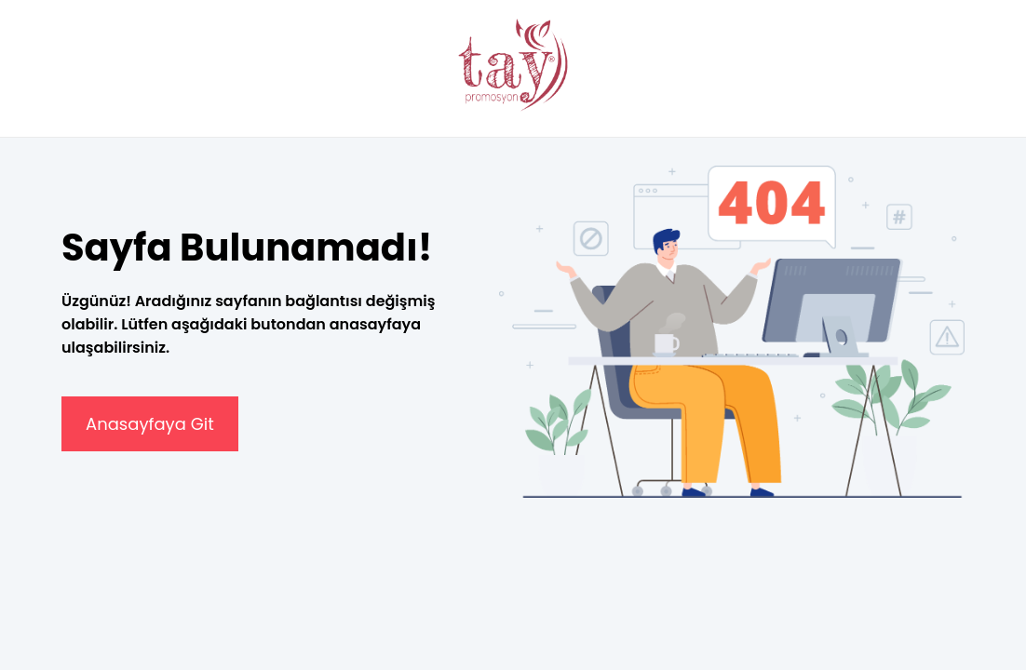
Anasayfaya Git (150, 424)
